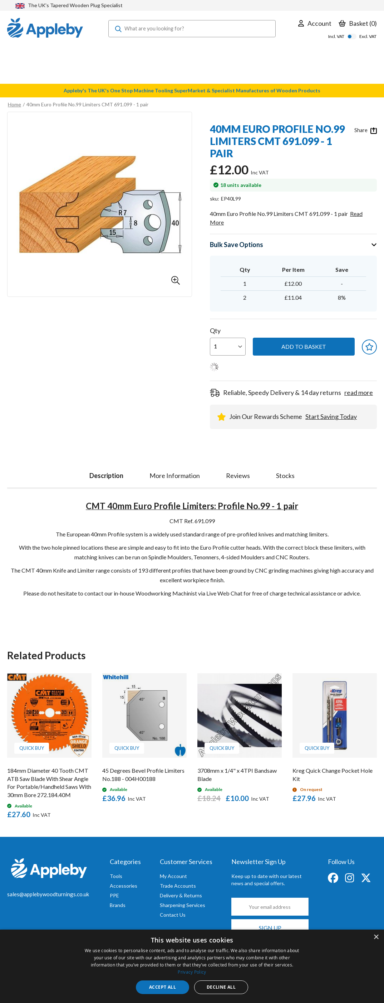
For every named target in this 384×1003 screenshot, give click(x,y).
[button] (175, 280)
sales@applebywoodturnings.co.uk (48, 894)
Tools (116, 876)
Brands (117, 905)
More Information (174, 475)
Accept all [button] (162, 987)
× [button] (376, 937)
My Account (173, 876)
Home (14, 104)
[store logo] (45, 28)
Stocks (285, 475)
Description (106, 475)
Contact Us (173, 915)
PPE (114, 895)
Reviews (238, 475)
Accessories (123, 886)
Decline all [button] (221, 987)
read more (358, 392)
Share (365, 130)
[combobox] (192, 28)
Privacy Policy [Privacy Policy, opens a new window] (192, 972)
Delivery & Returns (181, 895)
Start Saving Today (331, 416)
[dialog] (192, 966)
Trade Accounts (178, 886)
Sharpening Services (182, 905)
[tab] (106, 474)
